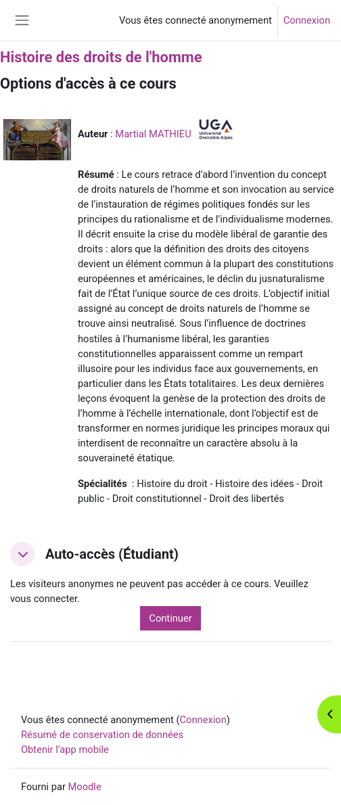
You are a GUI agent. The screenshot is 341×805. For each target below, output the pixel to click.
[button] (22, 554)
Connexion (306, 20)
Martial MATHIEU (153, 134)
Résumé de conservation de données (102, 735)
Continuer (170, 618)
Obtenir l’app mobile (65, 749)
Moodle (84, 787)
